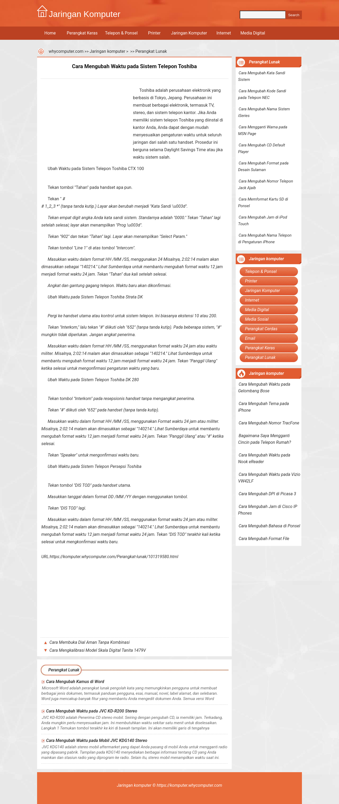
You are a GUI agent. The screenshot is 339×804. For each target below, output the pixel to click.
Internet (223, 33)
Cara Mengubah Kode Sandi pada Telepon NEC (262, 94)
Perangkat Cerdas (261, 328)
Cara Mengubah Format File (264, 538)
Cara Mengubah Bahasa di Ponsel (269, 525)
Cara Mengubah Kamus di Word (75, 681)
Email (250, 338)
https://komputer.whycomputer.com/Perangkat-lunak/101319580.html (114, 556)
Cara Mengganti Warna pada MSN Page (262, 130)
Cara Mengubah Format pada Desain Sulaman (263, 166)
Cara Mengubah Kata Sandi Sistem (261, 76)
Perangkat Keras (82, 33)
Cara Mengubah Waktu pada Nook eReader (264, 458)
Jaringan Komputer (189, 33)
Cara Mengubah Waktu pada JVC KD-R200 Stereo (91, 711)
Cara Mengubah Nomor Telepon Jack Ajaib (265, 184)
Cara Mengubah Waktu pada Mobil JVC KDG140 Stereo (96, 740)
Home (50, 33)
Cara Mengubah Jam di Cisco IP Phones (267, 510)
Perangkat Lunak (151, 51)
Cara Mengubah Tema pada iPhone (263, 407)
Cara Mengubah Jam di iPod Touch (262, 220)
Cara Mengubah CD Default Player (261, 148)
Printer (154, 33)
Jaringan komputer (107, 51)
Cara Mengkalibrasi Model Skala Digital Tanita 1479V (98, 650)
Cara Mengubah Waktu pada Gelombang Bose (264, 387)
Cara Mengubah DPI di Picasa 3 (267, 493)
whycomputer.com (66, 51)
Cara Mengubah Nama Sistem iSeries (264, 112)
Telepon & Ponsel (121, 33)
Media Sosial (257, 319)
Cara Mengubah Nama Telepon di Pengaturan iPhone (265, 238)
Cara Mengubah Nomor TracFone (269, 422)
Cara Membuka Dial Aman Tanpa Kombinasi (90, 642)
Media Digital (252, 33)
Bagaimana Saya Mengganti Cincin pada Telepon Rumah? (264, 439)
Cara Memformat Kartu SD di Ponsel (263, 202)
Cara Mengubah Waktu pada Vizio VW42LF (269, 478)
